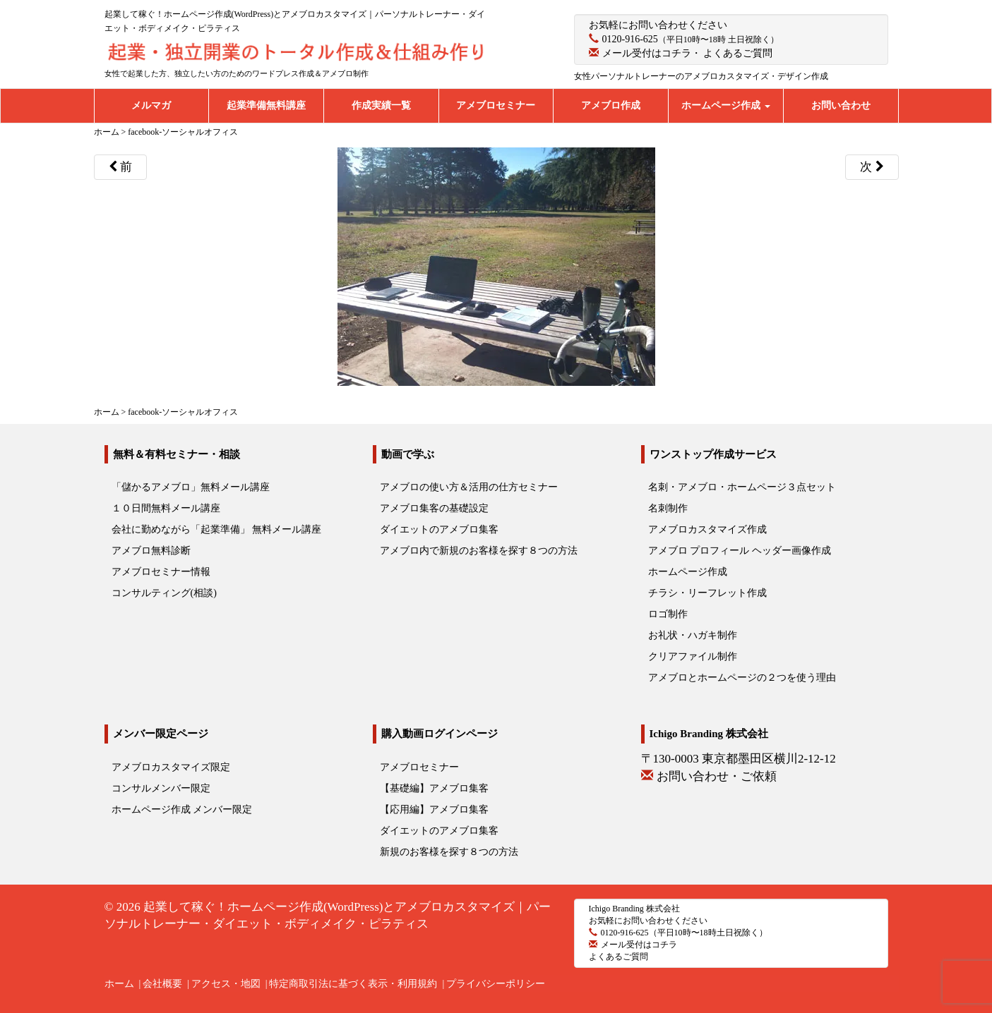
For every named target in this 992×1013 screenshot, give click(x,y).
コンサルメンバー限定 (161, 788)
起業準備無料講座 (266, 105)
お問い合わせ (841, 105)
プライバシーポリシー (495, 983)
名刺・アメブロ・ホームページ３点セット (742, 487)
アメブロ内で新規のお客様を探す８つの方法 (479, 550)
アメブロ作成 (610, 105)
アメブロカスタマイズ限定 (171, 767)
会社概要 (162, 983)
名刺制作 (668, 508)
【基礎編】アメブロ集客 (434, 788)
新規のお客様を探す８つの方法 (449, 852)
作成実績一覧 (381, 105)
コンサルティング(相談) (164, 593)
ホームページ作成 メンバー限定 (182, 809)
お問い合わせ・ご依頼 (717, 776)
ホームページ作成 (725, 105)
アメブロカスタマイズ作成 (707, 529)
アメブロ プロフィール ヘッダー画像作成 (739, 550)
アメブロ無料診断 (151, 550)
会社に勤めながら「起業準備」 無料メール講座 (217, 529)
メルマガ (151, 105)
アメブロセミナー (495, 105)
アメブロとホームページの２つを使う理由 (742, 677)
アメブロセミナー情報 (161, 571)
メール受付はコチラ (646, 53)
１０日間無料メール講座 (166, 508)
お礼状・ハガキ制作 (692, 635)
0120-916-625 (630, 39)
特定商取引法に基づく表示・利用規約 (353, 983)
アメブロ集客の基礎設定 (434, 508)
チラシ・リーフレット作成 (707, 593)
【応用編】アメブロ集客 (434, 809)
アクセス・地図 (226, 983)
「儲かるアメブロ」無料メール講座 (191, 487)
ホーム (119, 983)
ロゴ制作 (668, 614)
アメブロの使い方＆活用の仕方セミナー (469, 487)
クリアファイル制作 (692, 656)
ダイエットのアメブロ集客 (439, 529)
